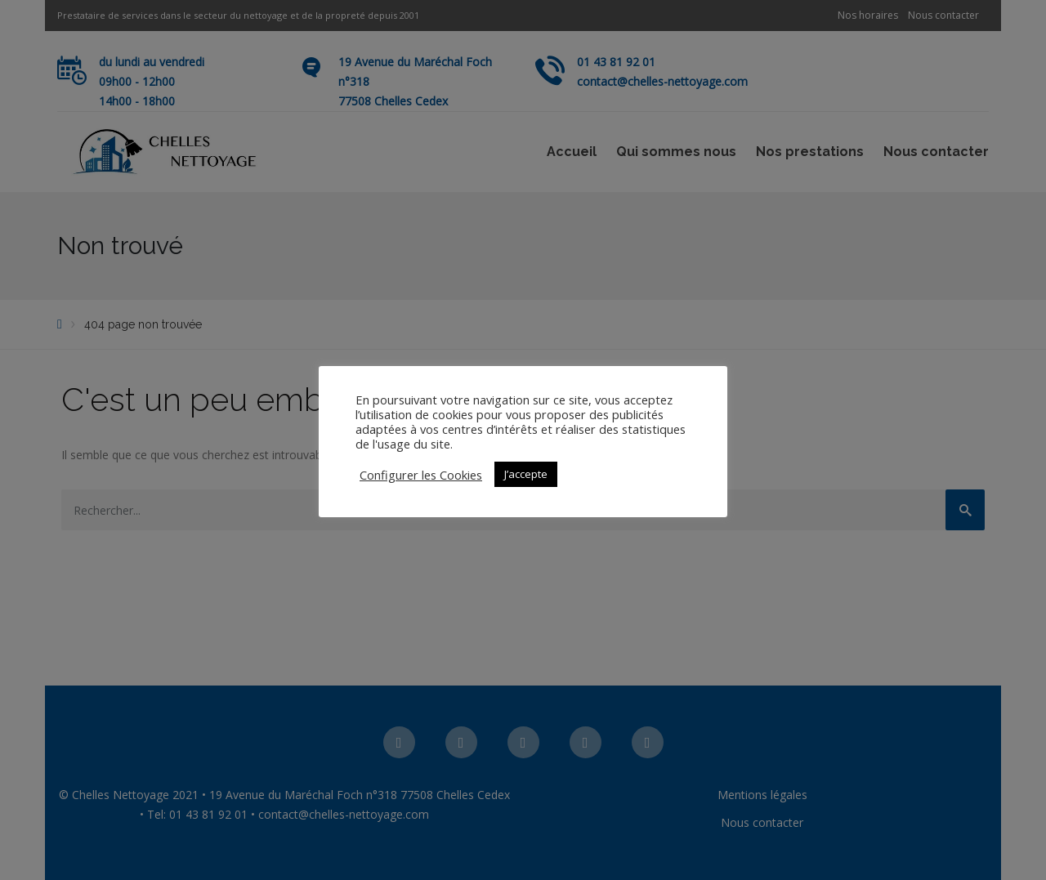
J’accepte (526, 474)
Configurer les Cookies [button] (421, 474)
